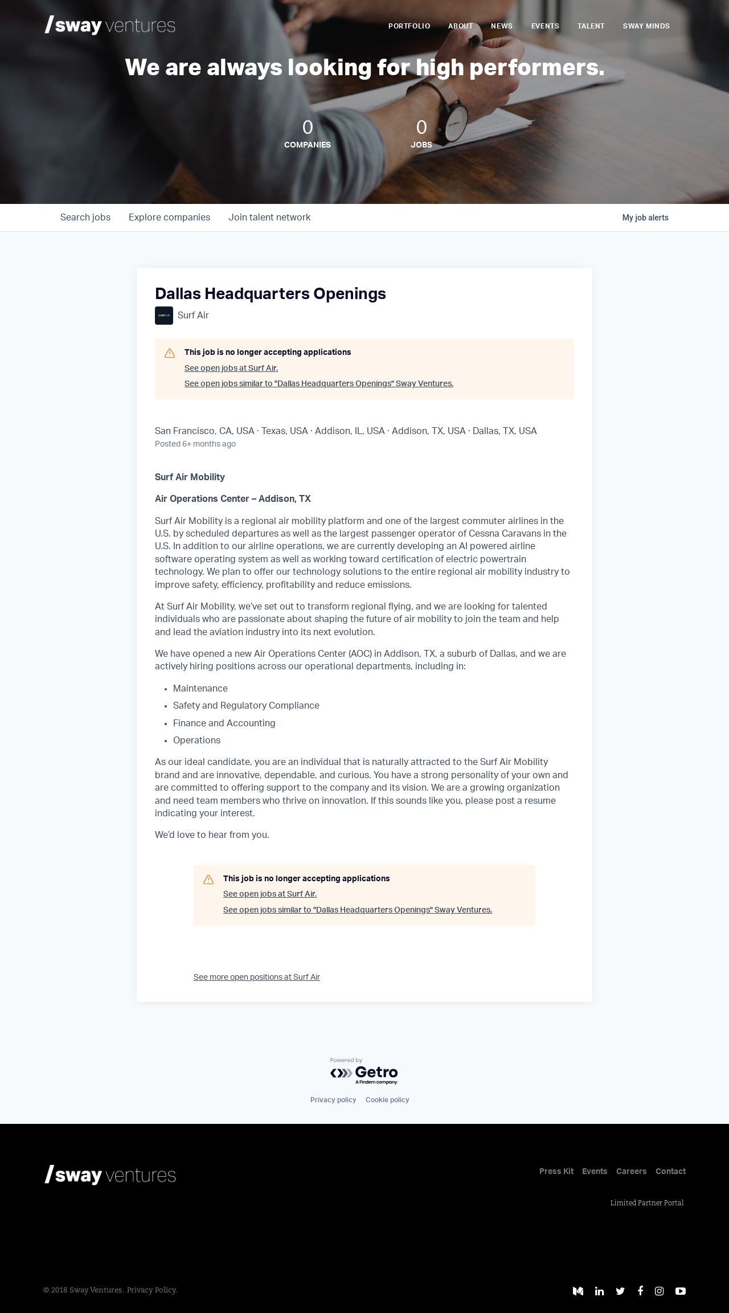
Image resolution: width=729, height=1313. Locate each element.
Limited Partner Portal (647, 1203)
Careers (631, 1172)
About (460, 26)
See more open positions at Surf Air (257, 977)
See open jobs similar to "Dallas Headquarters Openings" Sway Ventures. (319, 384)
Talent (591, 26)
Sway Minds (646, 26)
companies (169, 217)
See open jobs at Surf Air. (231, 369)
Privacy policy (333, 1100)
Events (545, 26)
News (502, 26)
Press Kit (556, 1172)
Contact (671, 1172)
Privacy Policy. (152, 1290)
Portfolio (409, 26)
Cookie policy (387, 1100)
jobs (85, 217)
